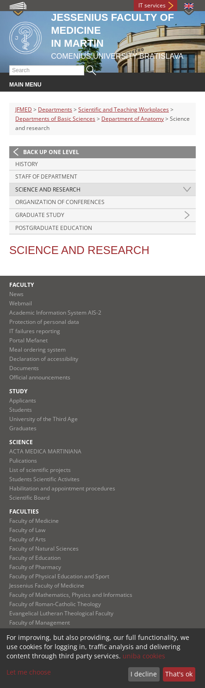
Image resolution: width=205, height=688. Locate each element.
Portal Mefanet (28, 340)
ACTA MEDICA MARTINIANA (45, 451)
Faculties (24, 511)
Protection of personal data (44, 322)
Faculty (21, 285)
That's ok (179, 673)
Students (20, 410)
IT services (152, 5)
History (26, 164)
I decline (143, 673)
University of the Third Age (43, 419)
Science (21, 442)
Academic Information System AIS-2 (55, 312)
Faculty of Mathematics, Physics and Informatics (70, 595)
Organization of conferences (60, 202)
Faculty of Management (39, 622)
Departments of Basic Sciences (55, 119)
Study (18, 391)
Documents (24, 368)
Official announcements (39, 377)
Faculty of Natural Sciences (44, 548)
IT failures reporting (34, 331)
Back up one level (51, 152)
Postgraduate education (53, 228)
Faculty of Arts (27, 539)
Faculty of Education (35, 558)
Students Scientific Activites (44, 479)
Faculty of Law (27, 530)
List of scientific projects (40, 470)
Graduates (23, 428)
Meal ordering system (37, 349)
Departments (55, 109)
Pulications (23, 461)
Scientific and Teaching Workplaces (123, 109)
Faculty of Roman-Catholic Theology (55, 604)
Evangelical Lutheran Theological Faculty (61, 613)
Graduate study (39, 215)
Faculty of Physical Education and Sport (59, 576)
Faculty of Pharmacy (35, 567)
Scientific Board (29, 498)
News (16, 294)
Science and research (48, 189)
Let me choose (28, 672)
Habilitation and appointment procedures (62, 488)
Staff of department (46, 176)
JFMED (23, 109)
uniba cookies (144, 655)
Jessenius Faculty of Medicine (46, 585)
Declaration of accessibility (43, 359)
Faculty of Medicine (34, 521)
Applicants (22, 400)
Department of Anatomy (132, 119)
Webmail (20, 303)
